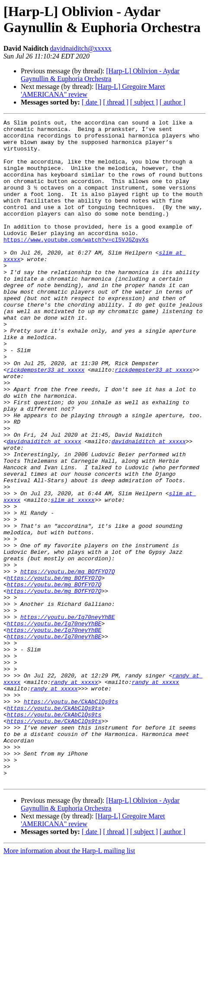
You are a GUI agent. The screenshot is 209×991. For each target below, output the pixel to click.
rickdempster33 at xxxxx (45, 420)
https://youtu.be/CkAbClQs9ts (71, 818)
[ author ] (173, 102)
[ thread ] (116, 102)
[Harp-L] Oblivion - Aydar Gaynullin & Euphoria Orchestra (100, 74)
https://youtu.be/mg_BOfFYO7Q (67, 662)
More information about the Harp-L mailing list (69, 983)
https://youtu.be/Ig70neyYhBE (67, 717)
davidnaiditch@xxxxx (81, 48)
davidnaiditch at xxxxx (44, 506)
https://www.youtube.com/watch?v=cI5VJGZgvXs (75, 264)
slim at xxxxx (72, 576)
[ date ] (91, 102)
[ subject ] (144, 102)
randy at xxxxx (74, 795)
